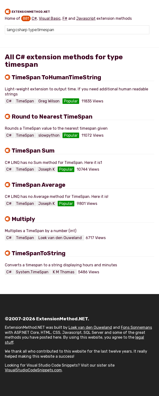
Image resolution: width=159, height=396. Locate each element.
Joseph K (47, 169)
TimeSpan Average (38, 184)
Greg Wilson (49, 101)
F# (64, 18)
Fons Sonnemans (136, 327)
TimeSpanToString (38, 253)
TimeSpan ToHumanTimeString (56, 77)
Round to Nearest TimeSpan (52, 116)
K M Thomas (64, 272)
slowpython (49, 135)
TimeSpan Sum (33, 150)
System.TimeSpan (32, 272)
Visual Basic (50, 18)
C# (34, 18)
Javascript (86, 18)
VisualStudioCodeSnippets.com (33, 370)
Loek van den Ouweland (60, 237)
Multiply (23, 219)
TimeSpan (25, 101)
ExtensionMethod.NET (31, 11)
